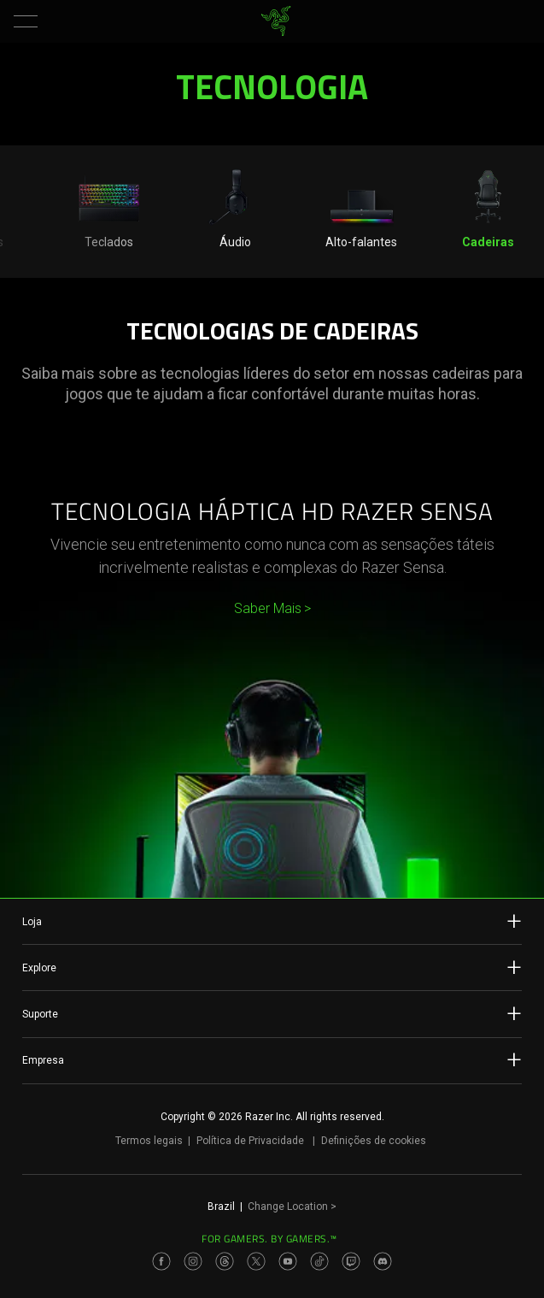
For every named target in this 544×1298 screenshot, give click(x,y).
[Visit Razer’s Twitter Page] (256, 1261)
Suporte (272, 1013)
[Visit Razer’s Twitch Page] (351, 1261)
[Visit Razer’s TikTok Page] (319, 1261)
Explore (272, 967)
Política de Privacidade (250, 1141)
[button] (26, 21)
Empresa (272, 1059)
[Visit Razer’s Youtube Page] (287, 1261)
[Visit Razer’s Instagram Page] (193, 1261)
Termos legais (149, 1141)
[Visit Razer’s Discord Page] (382, 1261)
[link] (275, 21)
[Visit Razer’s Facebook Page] (161, 1261)
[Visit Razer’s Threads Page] (224, 1261)
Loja (272, 921)
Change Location (292, 1206)
